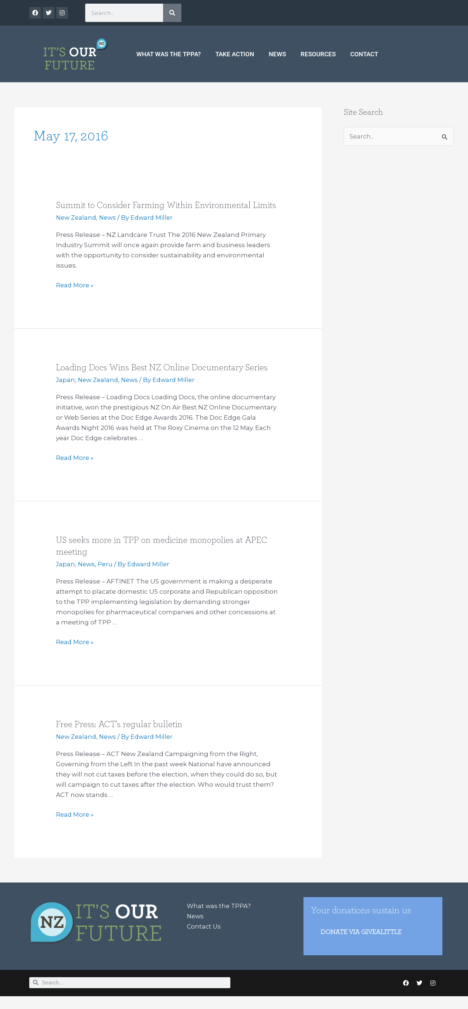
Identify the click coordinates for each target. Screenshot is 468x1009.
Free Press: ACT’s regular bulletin (120, 736)
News (277, 54)
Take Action (234, 54)
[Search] (172, 13)
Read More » (75, 296)
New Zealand (77, 229)
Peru (106, 575)
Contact (364, 54)
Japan (65, 391)
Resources (318, 54)
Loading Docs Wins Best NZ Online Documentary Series (166, 379)
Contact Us (204, 938)
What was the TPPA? (168, 54)
